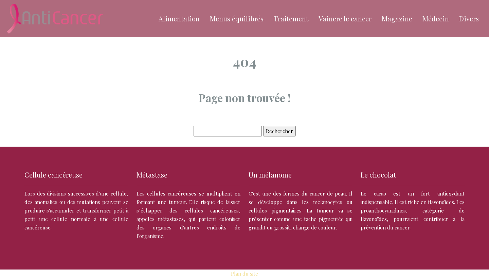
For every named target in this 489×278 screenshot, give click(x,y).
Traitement (291, 18)
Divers (469, 18)
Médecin (435, 18)
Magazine (397, 18)
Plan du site (244, 273)
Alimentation (179, 18)
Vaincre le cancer (345, 18)
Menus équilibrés (237, 18)
